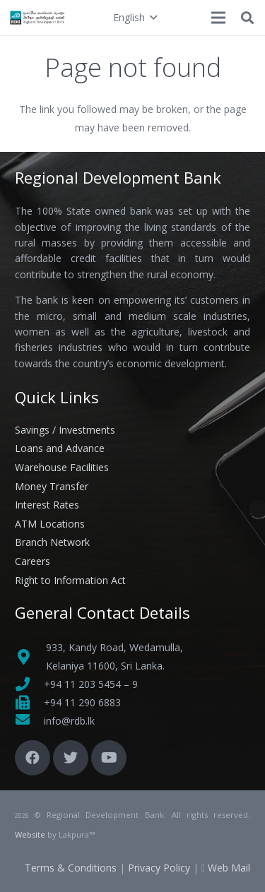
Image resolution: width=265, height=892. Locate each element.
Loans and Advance (60, 448)
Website (30, 834)
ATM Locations (50, 523)
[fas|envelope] (29, 721)
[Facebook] (32, 757)
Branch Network (52, 542)
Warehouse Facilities (62, 467)
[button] (135, 18)
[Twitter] (70, 757)
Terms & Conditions (71, 867)
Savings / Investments (65, 429)
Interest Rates (47, 504)
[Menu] (218, 17)
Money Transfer (51, 486)
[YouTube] (108, 757)
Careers (32, 561)
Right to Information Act (70, 580)
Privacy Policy (159, 867)
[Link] (38, 18)
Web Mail (229, 867)
